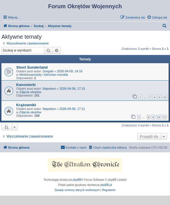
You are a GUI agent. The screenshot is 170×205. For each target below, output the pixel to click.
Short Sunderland (32, 67)
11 (164, 117)
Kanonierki (26, 85)
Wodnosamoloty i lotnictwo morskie (43, 74)
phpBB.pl (106, 184)
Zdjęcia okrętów (30, 92)
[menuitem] (157, 17)
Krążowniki (26, 105)
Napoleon (49, 88)
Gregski (48, 71)
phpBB (77, 179)
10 (164, 97)
